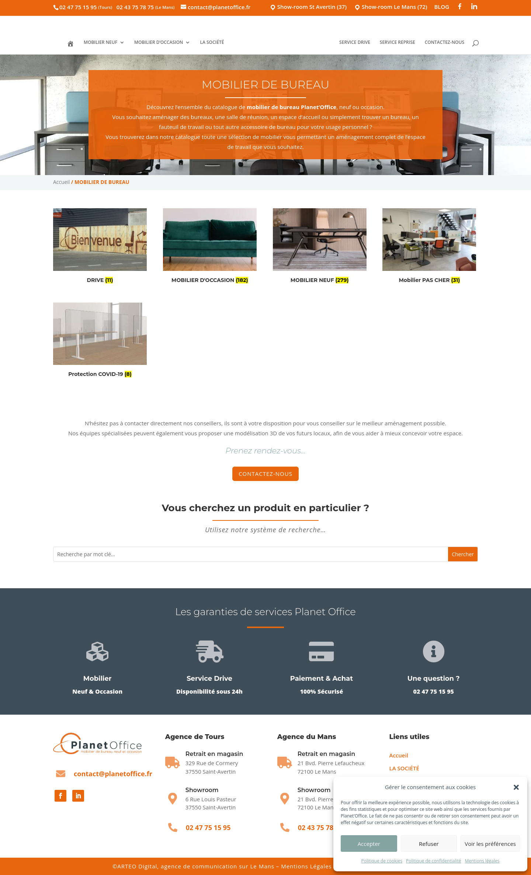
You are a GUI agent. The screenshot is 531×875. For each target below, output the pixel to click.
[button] (516, 787)
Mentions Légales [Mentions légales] (306, 866)
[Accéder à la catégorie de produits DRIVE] (100, 247)
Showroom (202, 790)
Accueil (61, 181)
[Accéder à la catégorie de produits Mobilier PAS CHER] (429, 247)
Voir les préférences (490, 843)
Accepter (369, 843)
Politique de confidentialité (433, 861)
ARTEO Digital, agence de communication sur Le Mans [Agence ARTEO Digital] (196, 866)
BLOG (441, 7)
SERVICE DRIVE (354, 42)
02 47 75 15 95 (85, 7)
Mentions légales (482, 861)
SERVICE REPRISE (397, 42)
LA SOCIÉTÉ (212, 42)
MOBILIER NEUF (100, 42)
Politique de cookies (381, 861)
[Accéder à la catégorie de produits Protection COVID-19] (100, 341)
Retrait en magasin (326, 753)
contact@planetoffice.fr (113, 773)
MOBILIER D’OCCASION (158, 42)
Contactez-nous (265, 473)
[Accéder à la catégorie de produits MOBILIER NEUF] (320, 247)
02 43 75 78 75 (145, 7)
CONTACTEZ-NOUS (444, 42)
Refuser (429, 843)
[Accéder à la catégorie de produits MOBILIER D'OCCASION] (210, 247)
